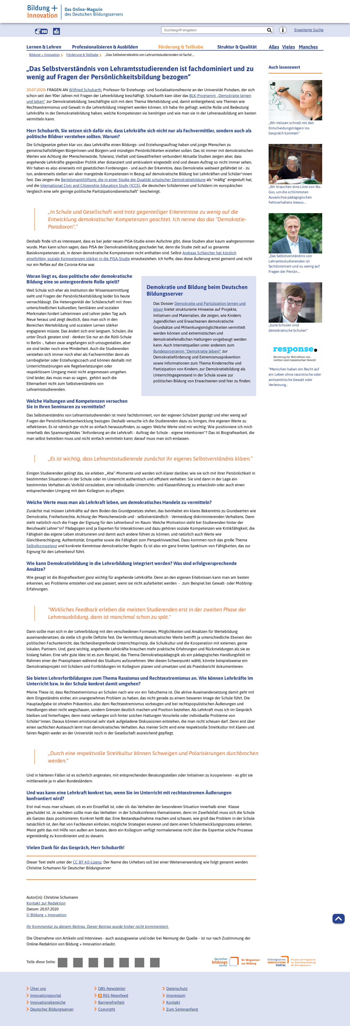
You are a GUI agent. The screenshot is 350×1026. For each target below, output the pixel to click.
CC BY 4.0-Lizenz (87, 862)
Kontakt (173, 1002)
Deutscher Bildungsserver (51, 1009)
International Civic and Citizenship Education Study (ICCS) (90, 185)
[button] (338, 918)
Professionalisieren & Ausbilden (105, 47)
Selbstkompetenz (42, 545)
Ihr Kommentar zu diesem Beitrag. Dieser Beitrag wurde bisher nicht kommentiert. (98, 926)
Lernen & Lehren (44, 47)
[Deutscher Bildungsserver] (236, 961)
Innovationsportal (45, 995)
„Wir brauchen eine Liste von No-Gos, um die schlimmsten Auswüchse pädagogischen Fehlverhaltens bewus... (295, 194)
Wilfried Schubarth (85, 89)
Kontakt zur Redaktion (46, 903)
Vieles (288, 47)
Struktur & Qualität (237, 47)
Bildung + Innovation (44, 55)
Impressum (175, 995)
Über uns (38, 988)
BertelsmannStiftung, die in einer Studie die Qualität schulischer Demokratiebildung (133, 179)
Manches (308, 47)
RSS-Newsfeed (113, 995)
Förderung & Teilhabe (180, 47)
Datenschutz (176, 988)
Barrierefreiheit (111, 1002)
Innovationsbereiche (47, 1002)
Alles (274, 47)
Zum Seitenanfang (182, 1009)
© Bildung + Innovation (46, 915)
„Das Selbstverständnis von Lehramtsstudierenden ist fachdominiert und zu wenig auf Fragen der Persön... (294, 264)
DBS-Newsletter (111, 988)
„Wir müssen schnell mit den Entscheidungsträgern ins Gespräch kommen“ (291, 128)
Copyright (106, 1009)
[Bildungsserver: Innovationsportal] (292, 961)
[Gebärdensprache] (41, 31)
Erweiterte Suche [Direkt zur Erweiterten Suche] (308, 30)
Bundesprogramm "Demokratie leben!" (187, 351)
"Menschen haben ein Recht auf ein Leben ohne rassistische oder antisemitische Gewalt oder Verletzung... (295, 377)
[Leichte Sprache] (56, 31)
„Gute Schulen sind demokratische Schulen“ (288, 327)
